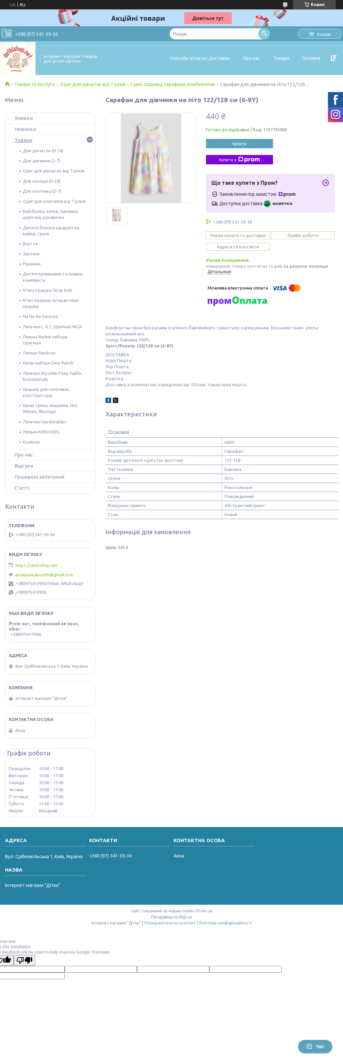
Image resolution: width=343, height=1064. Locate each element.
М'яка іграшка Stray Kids (47, 290)
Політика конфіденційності (225, 923)
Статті (21, 488)
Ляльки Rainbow (39, 352)
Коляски (31, 441)
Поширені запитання (39, 477)
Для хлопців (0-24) (41, 181)
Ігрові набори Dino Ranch (48, 362)
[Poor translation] (24, 960)
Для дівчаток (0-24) (43, 150)
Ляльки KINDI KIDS (41, 431)
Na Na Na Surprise (40, 316)
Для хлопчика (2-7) (42, 191)
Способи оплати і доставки (200, 58)
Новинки (25, 129)
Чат (315, 1047)
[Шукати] (264, 33)
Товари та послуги (34, 84)
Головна (311, 58)
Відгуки (23, 466)
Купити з (239, 160)
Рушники (32, 263)
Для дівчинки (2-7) (41, 160)
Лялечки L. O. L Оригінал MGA (52, 326)
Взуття (30, 243)
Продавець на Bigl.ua (171, 917)
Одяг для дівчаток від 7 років (93, 84)
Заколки (31, 253)
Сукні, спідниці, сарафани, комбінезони (172, 84)
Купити (239, 143)
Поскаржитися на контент (170, 923)
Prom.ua (204, 911)
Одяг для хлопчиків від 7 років (54, 201)
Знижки (23, 118)
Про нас (251, 58)
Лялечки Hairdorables (44, 421)
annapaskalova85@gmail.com (44, 574)
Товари (281, 58)
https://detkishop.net (36, 565)
